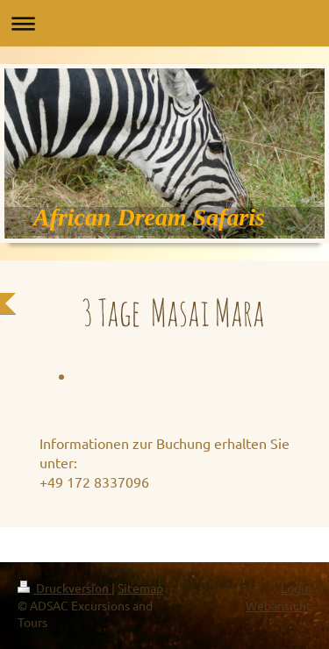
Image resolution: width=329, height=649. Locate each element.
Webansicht (278, 605)
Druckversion (64, 588)
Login (296, 588)
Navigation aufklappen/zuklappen (164, 23)
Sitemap (140, 588)
